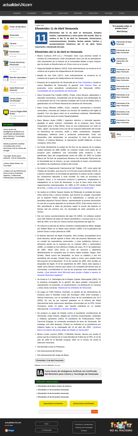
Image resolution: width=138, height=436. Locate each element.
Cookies (84, 430)
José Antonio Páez (88, 85)
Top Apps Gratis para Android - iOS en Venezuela (14, 157)
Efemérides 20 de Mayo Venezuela (122, 87)
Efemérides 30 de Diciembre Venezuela (53, 393)
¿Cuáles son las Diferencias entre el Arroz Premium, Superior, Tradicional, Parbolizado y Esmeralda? (14, 174)
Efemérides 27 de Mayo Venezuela (122, 121)
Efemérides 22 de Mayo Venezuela (122, 96)
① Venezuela (46, 430)
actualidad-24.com (16, 4)
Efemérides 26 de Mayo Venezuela (122, 51)
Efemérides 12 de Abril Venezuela (49, 360)
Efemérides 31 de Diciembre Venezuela (53, 389)
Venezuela (57, 365)
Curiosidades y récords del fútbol (63, 309)
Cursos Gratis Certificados (83, 403)
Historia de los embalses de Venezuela (74, 288)
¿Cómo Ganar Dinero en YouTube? (13, 164)
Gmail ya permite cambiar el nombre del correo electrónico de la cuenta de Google (14, 147)
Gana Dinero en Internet (53, 403)
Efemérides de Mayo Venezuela (124, 43)
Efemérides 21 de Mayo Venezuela (122, 70)
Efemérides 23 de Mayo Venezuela (122, 113)
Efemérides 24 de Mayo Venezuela (122, 104)
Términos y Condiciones (84, 424)
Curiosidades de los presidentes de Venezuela (57, 91)
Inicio (46, 424)
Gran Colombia (84, 82)
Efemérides (44, 365)
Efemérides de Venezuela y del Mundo (122, 61)
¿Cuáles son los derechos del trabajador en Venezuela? (70, 188)
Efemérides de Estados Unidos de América (54, 386)
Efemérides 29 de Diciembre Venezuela (53, 397)
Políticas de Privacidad (84, 427)
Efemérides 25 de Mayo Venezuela (122, 79)
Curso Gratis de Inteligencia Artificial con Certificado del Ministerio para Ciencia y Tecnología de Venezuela (14, 133)
